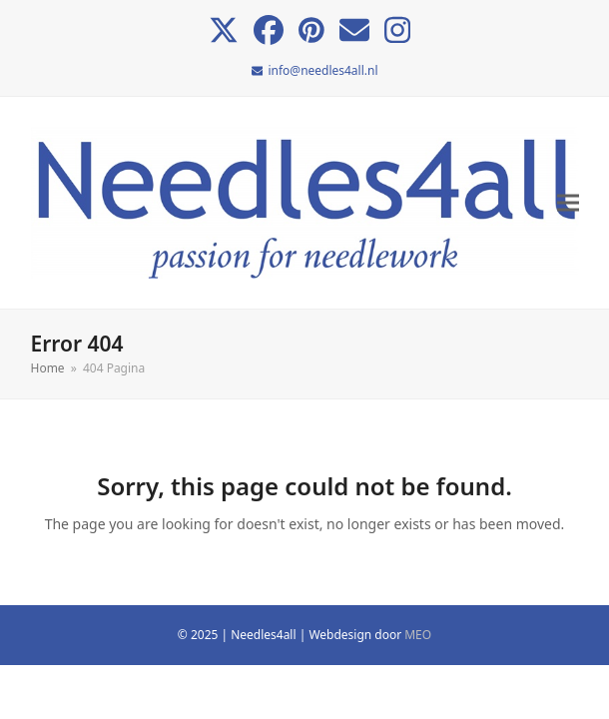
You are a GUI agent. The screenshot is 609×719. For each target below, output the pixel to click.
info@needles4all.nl (322, 70)
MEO (417, 634)
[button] (568, 203)
